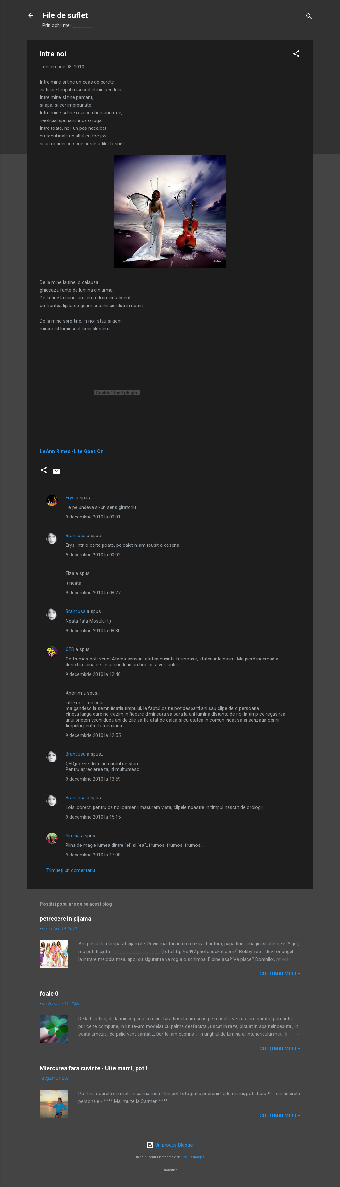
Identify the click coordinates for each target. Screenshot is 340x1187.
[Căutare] (309, 17)
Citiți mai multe (279, 974)
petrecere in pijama (65, 918)
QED (70, 649)
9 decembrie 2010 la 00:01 (93, 517)
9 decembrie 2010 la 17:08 (93, 855)
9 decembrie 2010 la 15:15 (93, 817)
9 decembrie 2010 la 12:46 (93, 674)
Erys (70, 497)
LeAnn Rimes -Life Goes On (71, 451)
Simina (73, 835)
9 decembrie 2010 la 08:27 (93, 593)
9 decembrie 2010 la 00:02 (93, 555)
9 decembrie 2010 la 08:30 (93, 630)
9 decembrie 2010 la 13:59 (93, 779)
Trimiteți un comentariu (70, 870)
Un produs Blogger (170, 1145)
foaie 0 (49, 993)
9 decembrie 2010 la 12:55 (93, 735)
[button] (296, 55)
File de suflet (65, 15)
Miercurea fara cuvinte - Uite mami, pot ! (93, 1068)
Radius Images (193, 1157)
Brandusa (75, 535)
